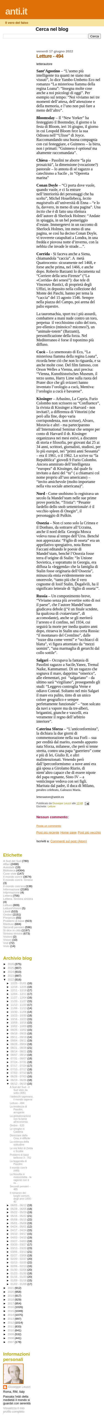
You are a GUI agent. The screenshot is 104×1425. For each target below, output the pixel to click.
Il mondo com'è (12, 876)
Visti (6, 942)
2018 (11, 1299)
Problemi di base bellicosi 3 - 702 (20, 1156)
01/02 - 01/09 (19, 1284)
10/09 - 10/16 (19, 1022)
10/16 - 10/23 (19, 1019)
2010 (11, 1330)
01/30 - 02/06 (19, 1269)
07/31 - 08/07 (19, 1058)
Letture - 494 (17, 1103)
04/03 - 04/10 (19, 1237)
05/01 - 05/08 (19, 1223)
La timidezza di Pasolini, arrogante (18, 1109)
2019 (11, 1295)
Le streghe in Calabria (17, 1130)
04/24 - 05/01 (19, 1226)
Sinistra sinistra (12, 933)
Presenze (9, 917)
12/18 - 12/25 (19, 986)
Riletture (8, 923)
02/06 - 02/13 (19, 1266)
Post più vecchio (89, 832)
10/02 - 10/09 (19, 1026)
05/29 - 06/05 (19, 1208)
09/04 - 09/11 (19, 1040)
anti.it (16, 11)
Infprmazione (11, 892)
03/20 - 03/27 (19, 1244)
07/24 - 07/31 (19, 1062)
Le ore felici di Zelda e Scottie (21, 1150)
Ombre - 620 (17, 1125)
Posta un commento (48, 825)
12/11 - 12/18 (19, 990)
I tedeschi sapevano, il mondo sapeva (21, 1098)
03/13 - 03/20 (19, 1248)
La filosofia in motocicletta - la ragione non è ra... (20, 1178)
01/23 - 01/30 (19, 1273)
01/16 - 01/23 (19, 1276)
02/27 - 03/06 (19, 1255)
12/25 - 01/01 (19, 983)
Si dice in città (12, 930)
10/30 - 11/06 (19, 1011)
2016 (11, 1307)
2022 (11, 979)
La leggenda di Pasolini (18, 1162)
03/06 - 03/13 (19, 1251)
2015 (11, 1310)
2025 (11, 967)
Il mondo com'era (14, 886)
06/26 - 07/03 (19, 1076)
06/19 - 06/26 (19, 1080)
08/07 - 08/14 (19, 1054)
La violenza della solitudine (19, 1143)
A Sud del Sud (12, 860)
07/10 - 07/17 (19, 1069)
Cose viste (10, 873)
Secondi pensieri (13, 927)
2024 (11, 971)
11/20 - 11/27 (19, 1001)
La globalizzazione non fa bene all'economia (20, 1118)
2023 (11, 975)
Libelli (6, 911)
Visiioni (7, 936)
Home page (68, 832)
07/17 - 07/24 (19, 1065)
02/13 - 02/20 (19, 1262)
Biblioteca (9, 870)
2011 (11, 1326)
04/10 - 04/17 (19, 1233)
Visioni (7, 939)
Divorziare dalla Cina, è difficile (20, 1137)
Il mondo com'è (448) (18, 1169)
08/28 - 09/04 (19, 1044)
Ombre (7, 914)
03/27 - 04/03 (19, 1241)
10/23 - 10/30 (19, 1015)
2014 (11, 1314)
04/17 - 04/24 (19, 1230)
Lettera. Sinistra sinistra (18, 898)
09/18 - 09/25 (19, 1033)
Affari (6, 864)
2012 (11, 1322)
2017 (11, 1303)
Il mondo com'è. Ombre (18, 879)
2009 (11, 1334)
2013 (11, 1318)
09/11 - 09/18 (19, 1037)
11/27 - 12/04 (19, 997)
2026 (11, 964)
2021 (11, 1287)
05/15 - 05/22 (19, 1215)
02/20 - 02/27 (19, 1258)
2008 (11, 1338)
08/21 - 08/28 (19, 1047)
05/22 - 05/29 (19, 1212)
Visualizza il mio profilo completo (14, 1410)
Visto (6, 946)
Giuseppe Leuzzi (19, 1387)
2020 (11, 1291)
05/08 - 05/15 (19, 1219)
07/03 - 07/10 (19, 1072)
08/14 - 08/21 (19, 1051)
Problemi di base (13, 920)
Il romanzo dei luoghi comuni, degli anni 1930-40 (21, 1197)
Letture (51, 806)
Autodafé (9, 867)
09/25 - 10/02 (19, 1029)
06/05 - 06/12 (19, 1205)
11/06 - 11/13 (19, 1008)
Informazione (11, 889)
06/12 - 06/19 (19, 1083)
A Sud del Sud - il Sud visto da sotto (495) (19, 1090)
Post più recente (47, 832)
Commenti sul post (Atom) (68, 841)
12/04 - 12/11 (19, 993)
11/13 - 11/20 (19, 1004)
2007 (11, 1341)
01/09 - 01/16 (19, 1280)
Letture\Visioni (12, 908)
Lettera (7, 895)
